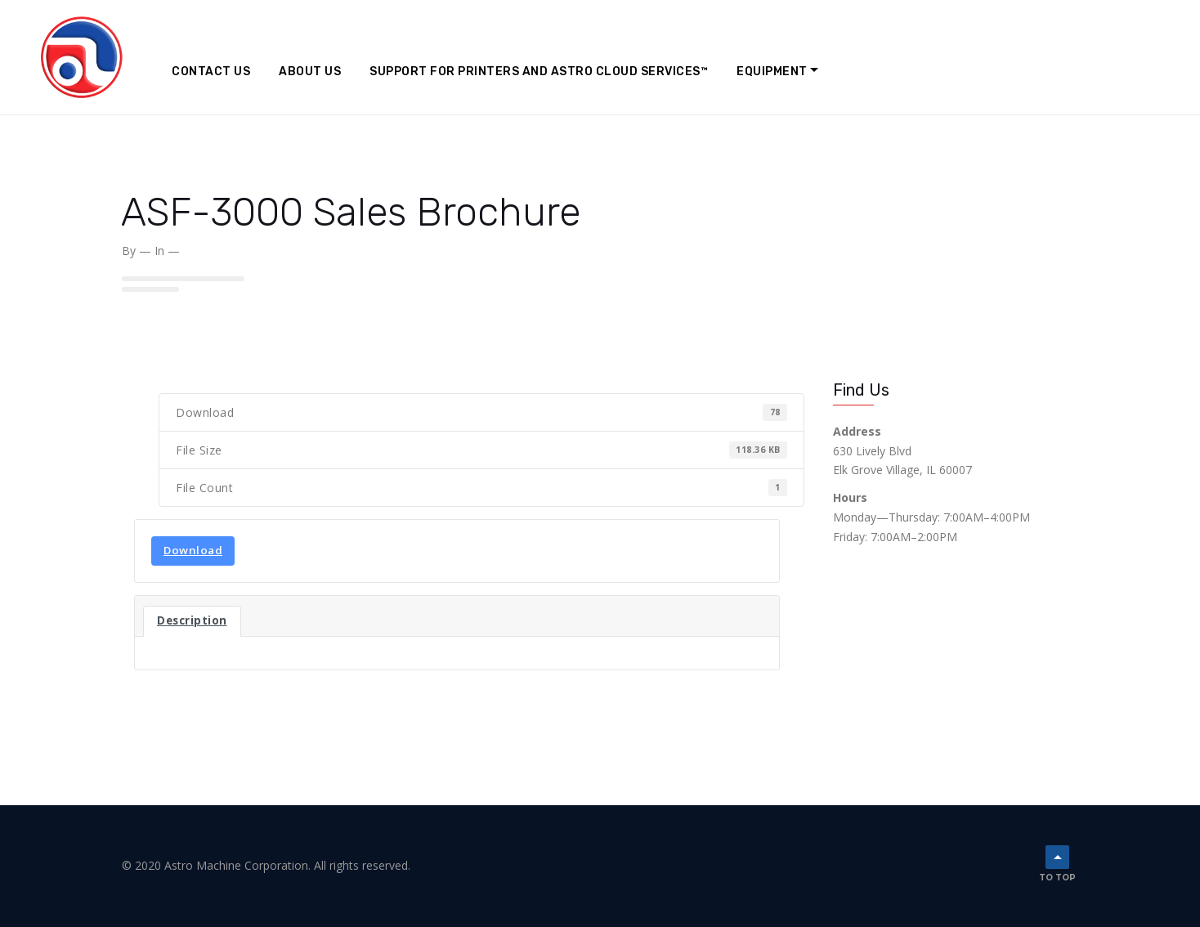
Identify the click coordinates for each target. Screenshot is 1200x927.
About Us (310, 71)
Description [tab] (192, 620)
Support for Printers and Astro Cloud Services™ (538, 71)
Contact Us (211, 71)
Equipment (772, 71)
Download (192, 550)
